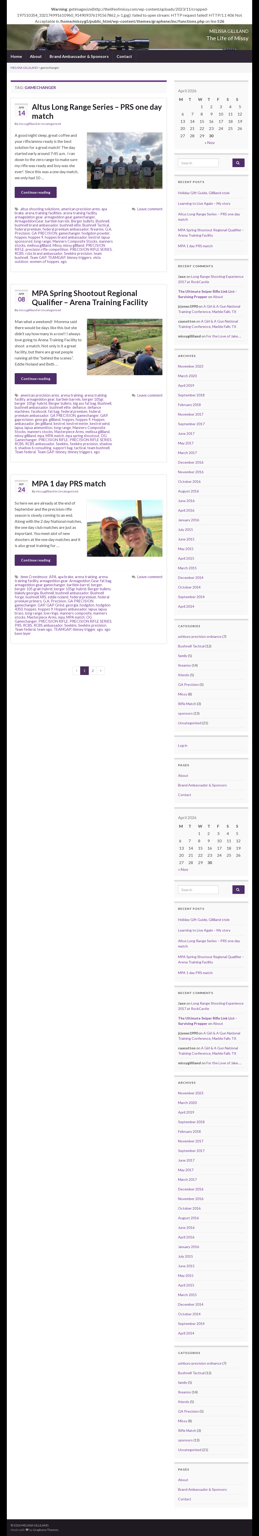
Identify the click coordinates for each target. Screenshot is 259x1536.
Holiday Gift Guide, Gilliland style (204, 193)
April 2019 (186, 385)
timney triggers (79, 257)
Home (16, 56)
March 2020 (187, 376)
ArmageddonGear (29, 221)
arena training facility (80, 213)
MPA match (55, 436)
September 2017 (191, 424)
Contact (124, 56)
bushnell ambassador (31, 407)
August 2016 (188, 491)
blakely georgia (27, 593)
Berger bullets (82, 221)
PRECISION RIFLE (53, 440)
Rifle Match (187, 704)
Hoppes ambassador (70, 609)
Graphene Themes (45, 1530)
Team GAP (38, 257)
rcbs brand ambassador (43, 253)
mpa (40, 436)
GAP (103, 415)
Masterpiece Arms (69, 432)
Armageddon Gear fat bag (90, 581)
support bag (63, 448)
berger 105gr (92, 399)
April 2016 (186, 510)
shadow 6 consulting (34, 448)
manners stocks (40, 432)
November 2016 (190, 472)
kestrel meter (77, 423)
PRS (18, 625)
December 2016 (190, 462)
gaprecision (24, 419)
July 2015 (185, 529)
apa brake (65, 577)
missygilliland (28, 124)
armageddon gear (29, 217)
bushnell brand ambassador (36, 225)
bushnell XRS (36, 597)
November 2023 (190, 366)
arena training (72, 395)
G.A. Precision (54, 601)
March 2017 (187, 452)
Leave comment (150, 209)
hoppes (21, 237)
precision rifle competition (47, 249)
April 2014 (186, 606)
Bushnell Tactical (95, 225)
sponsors (185, 713)
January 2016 (188, 520)
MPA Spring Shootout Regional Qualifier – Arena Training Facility (90, 297)
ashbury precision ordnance (200, 636)
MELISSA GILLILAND (212, 30)
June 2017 (186, 433)
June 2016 (186, 501)
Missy (57, 245)
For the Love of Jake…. (223, 336)
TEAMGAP (56, 257)
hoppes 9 (35, 237)
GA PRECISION (44, 233)
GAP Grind (55, 605)
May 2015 (185, 549)
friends (183, 675)
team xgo (44, 629)
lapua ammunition (38, 427)
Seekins (62, 444)
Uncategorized (51, 124)
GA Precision (188, 684)
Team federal (25, 452)
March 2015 (187, 568)
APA (52, 577)
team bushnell (98, 448)
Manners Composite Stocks (75, 241)
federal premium (28, 229)
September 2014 (191, 597)
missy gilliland (73, 245)
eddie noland (58, 597)
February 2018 (189, 404)
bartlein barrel (78, 585)
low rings (51, 613)
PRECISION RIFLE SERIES (91, 249)
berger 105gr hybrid (31, 403)
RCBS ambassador (39, 444)
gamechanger (69, 233)
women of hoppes (44, 261)
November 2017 (190, 414)
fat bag (53, 411)
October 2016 (189, 481)
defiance (79, 407)
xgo (64, 261)
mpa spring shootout (82, 436)
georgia (41, 419)
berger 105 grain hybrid (33, 589)
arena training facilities (43, 213)
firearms (97, 229)
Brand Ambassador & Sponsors (79, 56)
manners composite (76, 613)
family (182, 655)
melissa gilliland (39, 245)
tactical (80, 448)
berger (96, 585)
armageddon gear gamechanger (69, 217)
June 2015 (186, 539)
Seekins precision (78, 253)
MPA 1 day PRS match (69, 483)
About (36, 56)
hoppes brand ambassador (66, 237)
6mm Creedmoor (34, 577)
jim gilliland (43, 423)
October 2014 (189, 587)
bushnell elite (70, 225)
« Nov (210, 142)
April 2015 (186, 558)
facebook (39, 411)
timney (60, 452)
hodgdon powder (96, 233)
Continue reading (35, 192)
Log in (182, 745)
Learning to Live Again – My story (204, 203)
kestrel (94, 237)
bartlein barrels (57, 221)
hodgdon (87, 605)
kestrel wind (100, 423)
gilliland (54, 419)
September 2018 (191, 395)
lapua (19, 427)
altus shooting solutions (40, 209)
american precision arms (80, 209)
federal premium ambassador (65, 229)
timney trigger (84, 629)
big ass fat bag (84, 403)
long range (42, 241)
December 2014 (190, 577)
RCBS (19, 253)
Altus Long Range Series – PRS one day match (97, 111)
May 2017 (185, 443)
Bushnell (102, 221)
